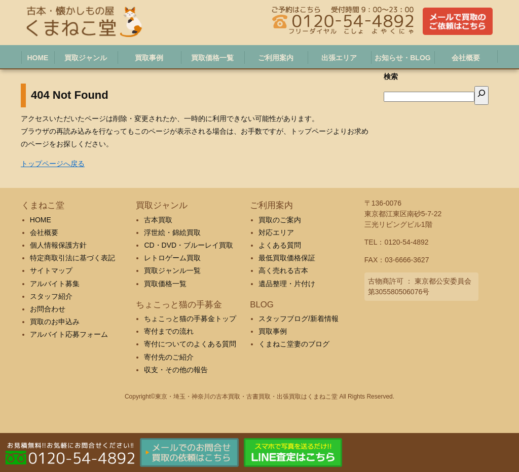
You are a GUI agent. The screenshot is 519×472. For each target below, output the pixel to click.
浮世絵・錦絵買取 (172, 232)
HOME (40, 220)
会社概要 (44, 232)
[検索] (481, 95)
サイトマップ (51, 270)
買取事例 (272, 331)
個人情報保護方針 (58, 245)
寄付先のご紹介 (169, 357)
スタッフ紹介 (51, 296)
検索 (391, 76)
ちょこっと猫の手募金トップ (190, 318)
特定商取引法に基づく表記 (72, 258)
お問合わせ (47, 309)
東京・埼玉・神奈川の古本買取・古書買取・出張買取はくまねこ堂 (246, 396)
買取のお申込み (55, 322)
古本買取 (158, 220)
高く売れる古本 (283, 270)
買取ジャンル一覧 (172, 270)
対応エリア (276, 232)
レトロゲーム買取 (172, 258)
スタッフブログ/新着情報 (298, 318)
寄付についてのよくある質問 (190, 344)
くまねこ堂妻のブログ (293, 344)
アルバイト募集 (55, 284)
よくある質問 (279, 245)
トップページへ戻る (53, 164)
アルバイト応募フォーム (69, 334)
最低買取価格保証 (286, 258)
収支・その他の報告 (176, 370)
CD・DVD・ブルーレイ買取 (188, 245)
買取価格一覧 (165, 284)
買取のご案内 (279, 220)
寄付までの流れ (169, 331)
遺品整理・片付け (286, 284)
